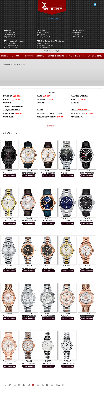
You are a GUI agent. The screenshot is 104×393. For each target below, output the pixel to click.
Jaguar (41, 103)
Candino (75, 103)
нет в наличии (9, 176)
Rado (44, 96)
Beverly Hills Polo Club (49, 113)
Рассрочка (79, 56)
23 (52, 385)
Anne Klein (12, 113)
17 (24, 385)
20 (38, 385)
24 (57, 385)
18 (29, 385)
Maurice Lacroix (79, 96)
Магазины (40, 56)
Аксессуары (77, 117)
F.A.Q (70, 56)
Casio (40, 110)
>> (63, 385)
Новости (28, 56)
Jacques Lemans (11, 110)
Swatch (7, 103)
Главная (4, 56)
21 (43, 385)
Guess (80, 110)
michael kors (82, 113)
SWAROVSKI (8, 117)
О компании (17, 56)
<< (3, 385)
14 (10, 385)
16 (19, 385)
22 (47, 385)
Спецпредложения (50, 117)
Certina (45, 99)
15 (15, 385)
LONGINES (12, 96)
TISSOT (13, 64)
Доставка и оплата (56, 56)
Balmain (11, 99)
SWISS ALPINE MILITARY (13, 106)
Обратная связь (95, 56)
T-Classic (21, 64)
